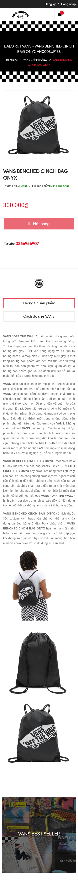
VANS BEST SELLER (39, 834)
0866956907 (27, 243)
